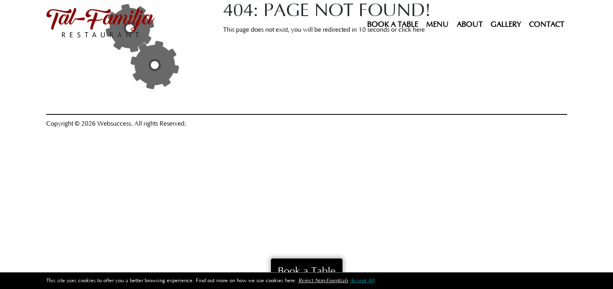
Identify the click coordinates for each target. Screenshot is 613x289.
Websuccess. (115, 123)
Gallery (505, 24)
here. (291, 281)
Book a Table (392, 24)
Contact (546, 24)
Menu (437, 24)
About (469, 24)
